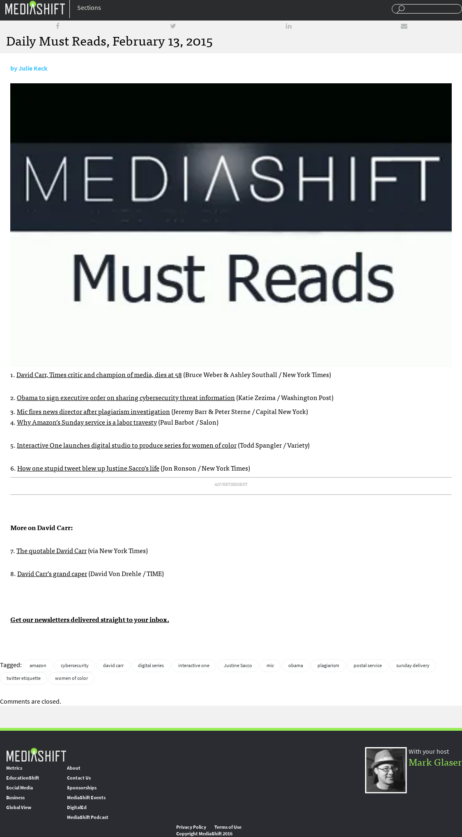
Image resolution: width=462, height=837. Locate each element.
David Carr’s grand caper (52, 573)
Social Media (19, 787)
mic (270, 665)
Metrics (14, 768)
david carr (113, 665)
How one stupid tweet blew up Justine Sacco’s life (88, 467)
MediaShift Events (86, 797)
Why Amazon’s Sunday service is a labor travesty (87, 421)
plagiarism (328, 665)
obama (295, 665)
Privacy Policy (191, 827)
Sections (89, 7)
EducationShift (22, 778)
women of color (71, 678)
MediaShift (36, 754)
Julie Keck (33, 68)
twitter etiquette (24, 678)
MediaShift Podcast (87, 817)
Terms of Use (227, 827)
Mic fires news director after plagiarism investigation (93, 411)
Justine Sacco (238, 665)
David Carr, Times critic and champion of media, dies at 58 (99, 374)
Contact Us (79, 778)
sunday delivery (413, 665)
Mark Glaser (435, 761)
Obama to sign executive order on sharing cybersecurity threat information (126, 397)
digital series (151, 665)
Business (15, 797)
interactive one (193, 665)
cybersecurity (75, 665)
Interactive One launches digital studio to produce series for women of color (127, 444)
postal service (368, 665)
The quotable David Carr (51, 550)
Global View (18, 807)
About (73, 768)
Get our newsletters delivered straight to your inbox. (89, 619)
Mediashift (35, 7)
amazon (38, 665)
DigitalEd (77, 807)
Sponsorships (82, 787)
